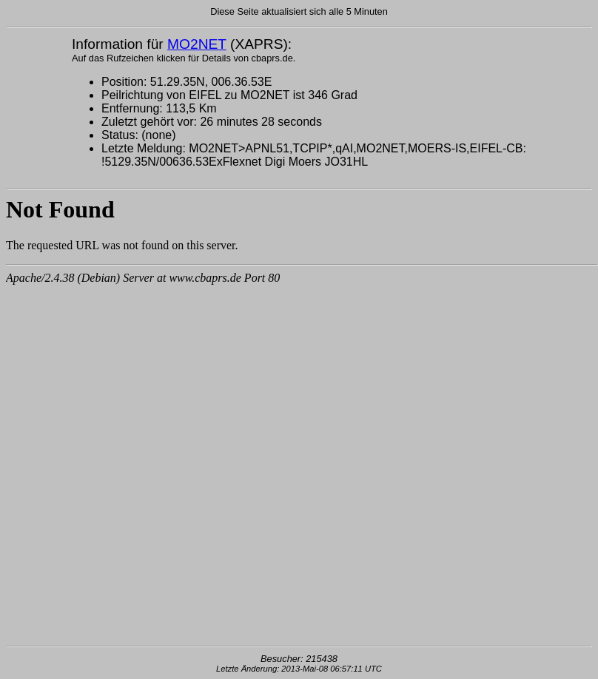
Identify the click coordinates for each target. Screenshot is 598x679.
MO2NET (196, 44)
